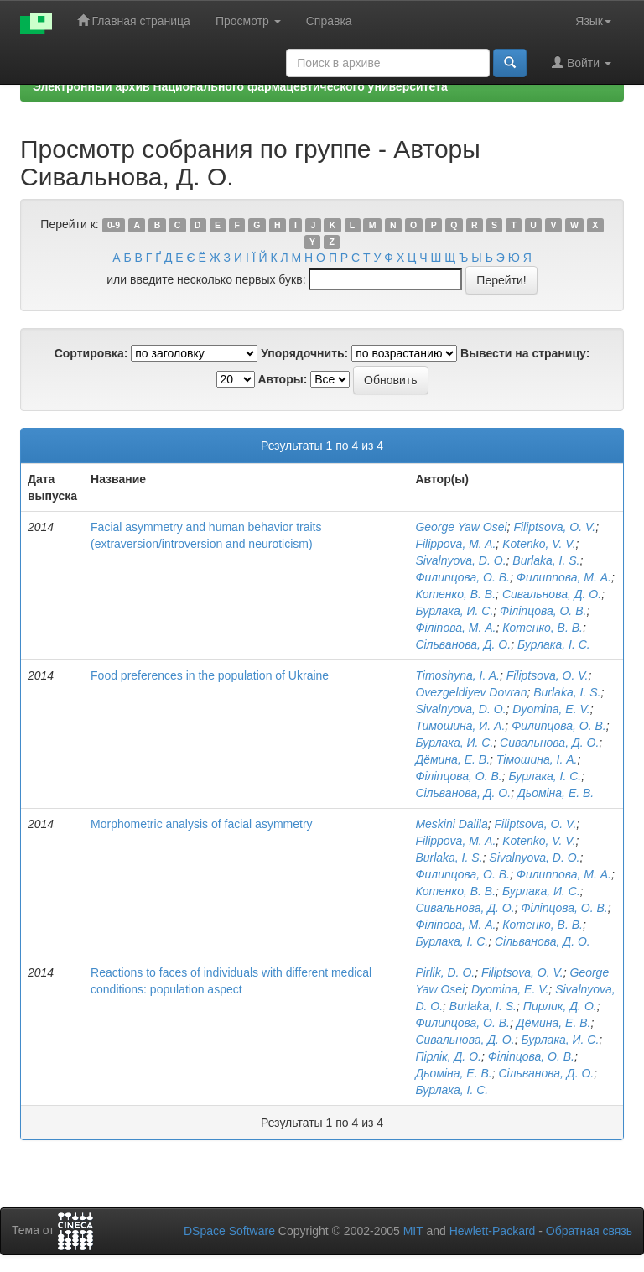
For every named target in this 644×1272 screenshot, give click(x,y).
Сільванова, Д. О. (463, 644)
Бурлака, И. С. (454, 611)
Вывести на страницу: (524, 353)
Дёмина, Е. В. (452, 759)
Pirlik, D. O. (445, 972)
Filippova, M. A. (455, 543)
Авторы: (282, 379)
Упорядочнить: (304, 353)
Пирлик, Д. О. (560, 1006)
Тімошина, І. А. (537, 759)
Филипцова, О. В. (462, 577)
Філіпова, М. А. (455, 627)
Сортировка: (91, 353)
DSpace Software (229, 1231)
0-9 (113, 225)
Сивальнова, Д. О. (551, 594)
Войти (581, 62)
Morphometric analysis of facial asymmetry (202, 824)
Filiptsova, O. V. (554, 527)
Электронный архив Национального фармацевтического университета (240, 86)
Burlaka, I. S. (545, 560)
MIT (413, 1231)
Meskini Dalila (451, 824)
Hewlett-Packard (492, 1231)
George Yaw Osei (460, 527)
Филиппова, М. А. (564, 577)
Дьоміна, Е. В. (555, 793)
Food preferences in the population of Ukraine (210, 675)
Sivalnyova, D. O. (460, 560)
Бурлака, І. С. (553, 644)
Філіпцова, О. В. (543, 611)
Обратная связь (589, 1231)
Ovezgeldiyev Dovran (471, 692)
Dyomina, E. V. (550, 709)
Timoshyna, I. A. (457, 675)
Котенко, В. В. (455, 594)
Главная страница (133, 20)
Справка (329, 21)
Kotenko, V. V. (538, 543)
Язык (593, 21)
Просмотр (248, 21)
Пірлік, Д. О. (448, 1056)
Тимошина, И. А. (460, 725)
